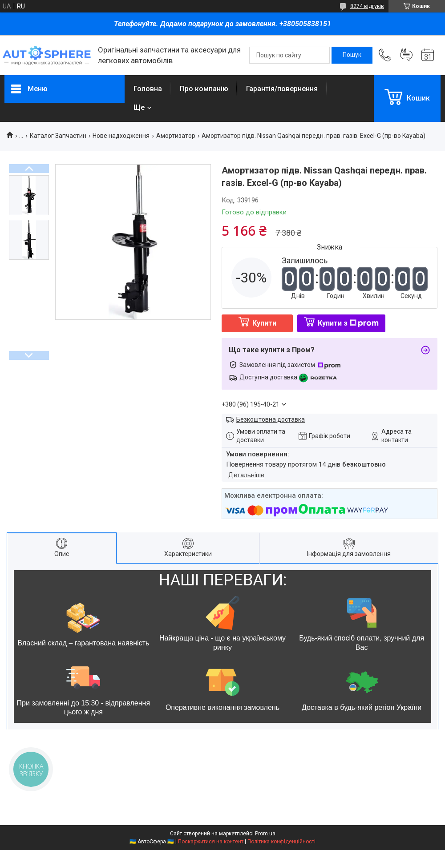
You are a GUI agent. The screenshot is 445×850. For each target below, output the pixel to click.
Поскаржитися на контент (210, 841)
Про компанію (204, 89)
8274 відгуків (367, 6)
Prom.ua (265, 833)
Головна (148, 89)
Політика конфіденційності (281, 841)
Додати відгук (406, 55)
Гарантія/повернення (282, 89)
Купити (264, 323)
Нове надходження (121, 135)
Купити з (348, 323)
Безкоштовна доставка (270, 419)
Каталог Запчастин (58, 135)
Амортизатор (175, 135)
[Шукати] (352, 55)
